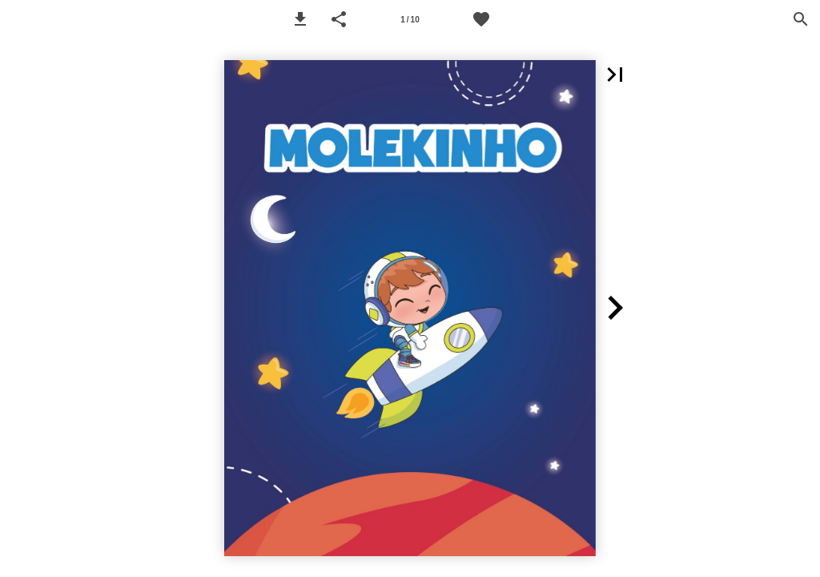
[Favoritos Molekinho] (481, 19)
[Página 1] (410, 19)
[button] (300, 19)
